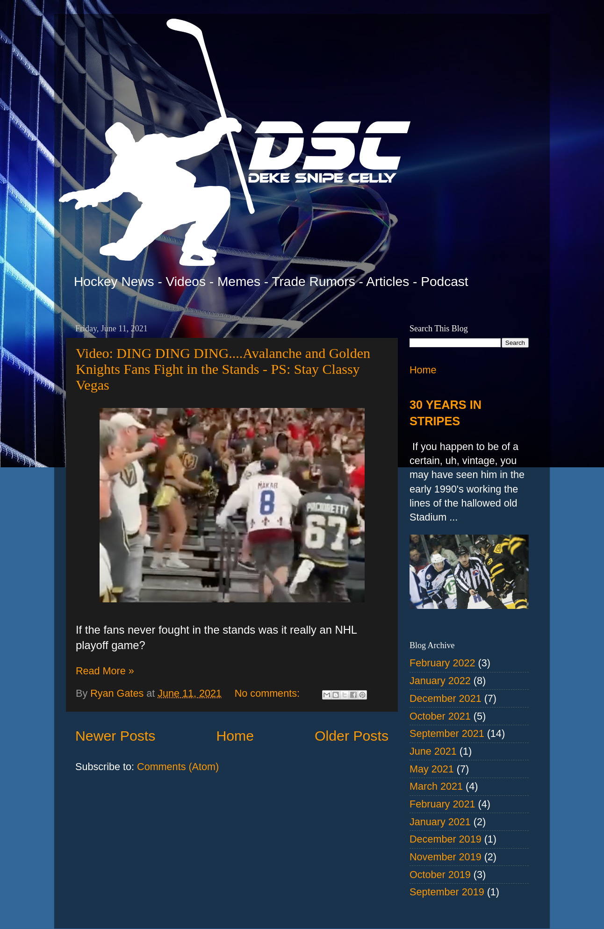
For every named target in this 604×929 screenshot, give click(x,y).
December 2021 (446, 698)
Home (235, 735)
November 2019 (446, 857)
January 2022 (440, 680)
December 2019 (446, 839)
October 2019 (440, 874)
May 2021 (432, 769)
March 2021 (436, 786)
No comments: (268, 693)
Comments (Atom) (178, 766)
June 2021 (433, 751)
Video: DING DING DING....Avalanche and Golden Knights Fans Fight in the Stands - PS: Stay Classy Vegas (223, 369)
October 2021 (440, 716)
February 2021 (442, 804)
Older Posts (351, 735)
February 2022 (442, 663)
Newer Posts (115, 735)
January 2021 (440, 822)
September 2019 (447, 892)
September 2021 (447, 733)
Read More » (105, 671)
